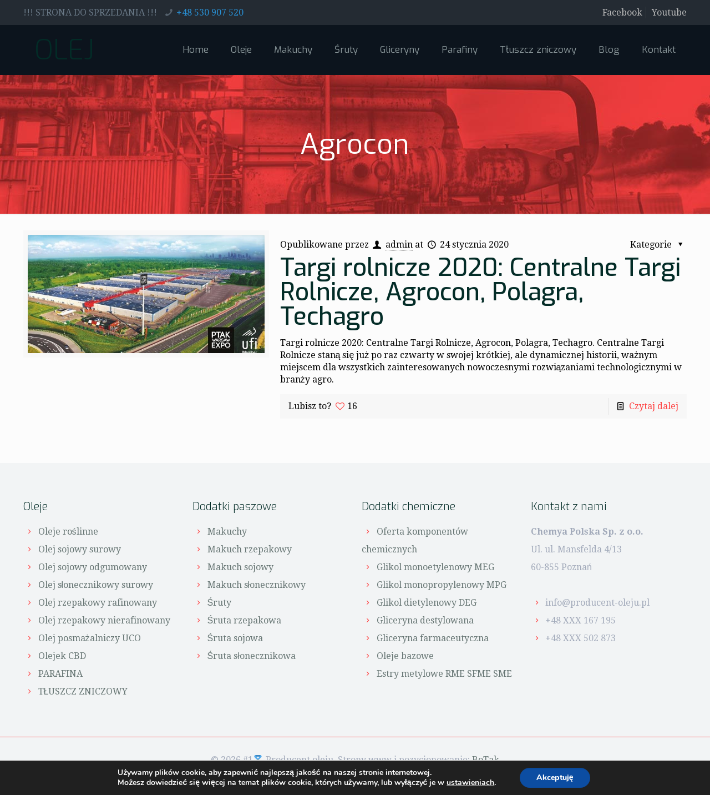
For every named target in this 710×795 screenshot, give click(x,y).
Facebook (622, 12)
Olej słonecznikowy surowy (96, 585)
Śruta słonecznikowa (251, 656)
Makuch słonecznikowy (256, 585)
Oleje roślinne (68, 531)
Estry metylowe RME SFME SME (444, 673)
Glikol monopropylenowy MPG (441, 585)
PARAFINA (60, 673)
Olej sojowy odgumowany (92, 567)
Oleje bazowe (405, 656)
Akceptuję (555, 777)
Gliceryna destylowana (425, 620)
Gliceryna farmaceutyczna (433, 638)
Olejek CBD (62, 656)
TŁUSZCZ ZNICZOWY (83, 691)
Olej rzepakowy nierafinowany (104, 620)
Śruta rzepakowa (244, 620)
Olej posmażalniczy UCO (89, 638)
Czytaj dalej (653, 406)
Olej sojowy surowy (79, 549)
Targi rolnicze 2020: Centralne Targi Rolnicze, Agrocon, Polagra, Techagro (480, 292)
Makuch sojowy (240, 567)
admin (399, 244)
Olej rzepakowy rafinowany (97, 602)
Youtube (669, 12)
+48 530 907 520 (210, 12)
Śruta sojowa (235, 638)
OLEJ (64, 50)
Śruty (219, 602)
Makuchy (227, 531)
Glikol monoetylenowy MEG (435, 567)
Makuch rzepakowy (249, 549)
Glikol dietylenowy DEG (426, 602)
